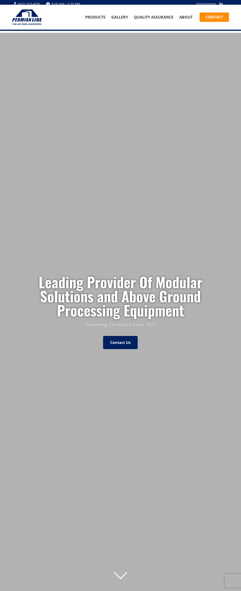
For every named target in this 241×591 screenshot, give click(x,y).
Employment (206, 4)
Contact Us (120, 342)
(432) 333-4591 (26, 4)
